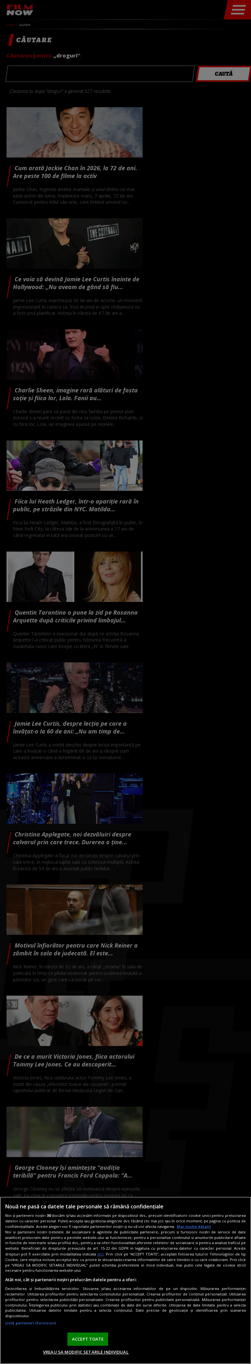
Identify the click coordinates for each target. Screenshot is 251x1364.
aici (100, 1254)
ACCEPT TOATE (88, 1339)
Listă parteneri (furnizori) (30, 1322)
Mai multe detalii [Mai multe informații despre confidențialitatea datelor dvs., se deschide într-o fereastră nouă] (194, 1226)
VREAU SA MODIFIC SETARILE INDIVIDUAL (86, 1352)
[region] (125, 1280)
